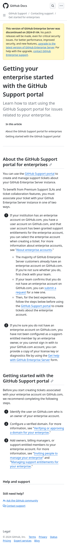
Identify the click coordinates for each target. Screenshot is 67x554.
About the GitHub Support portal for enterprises (30, 161)
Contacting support (42, 13)
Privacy (43, 537)
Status (53, 537)
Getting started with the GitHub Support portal (28, 378)
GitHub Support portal (39, 174)
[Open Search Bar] (53, 6)
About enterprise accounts (34, 250)
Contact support (14, 505)
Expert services (22, 540)
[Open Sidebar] (4, 15)
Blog (37, 540)
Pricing (7, 540)
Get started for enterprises (24, 17)
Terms (32, 537)
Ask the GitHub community (20, 500)
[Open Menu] (61, 6)
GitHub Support (18, 13)
